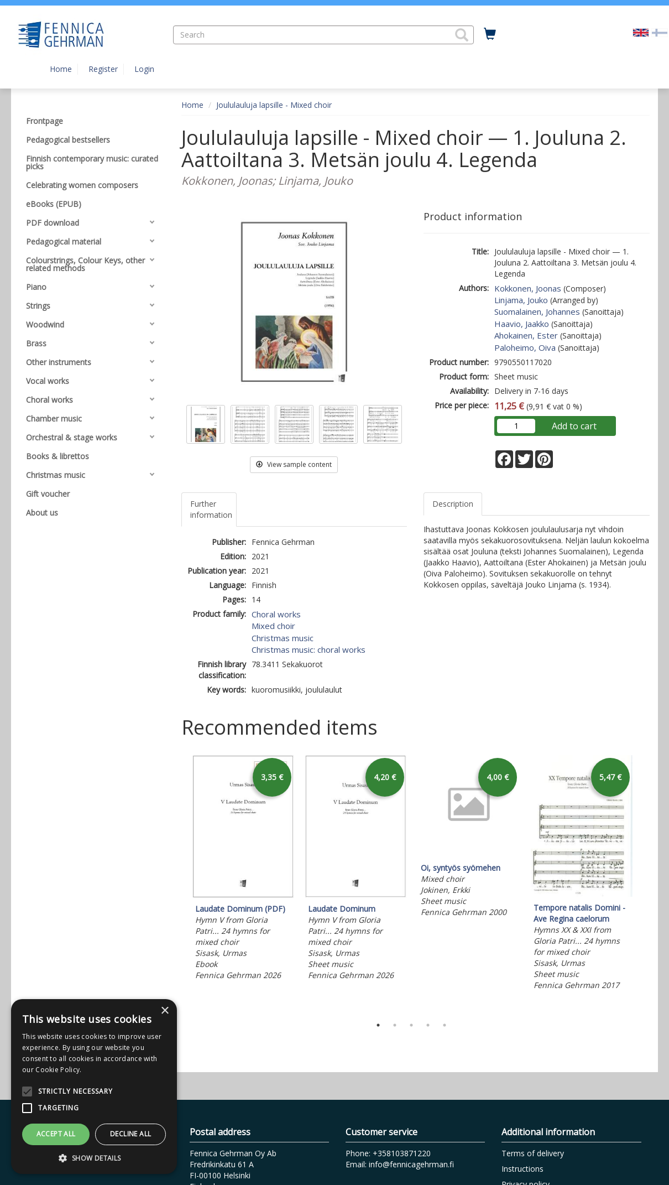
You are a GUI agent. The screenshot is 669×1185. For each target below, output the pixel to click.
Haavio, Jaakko (521, 323)
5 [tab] (444, 1025)
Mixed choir (273, 625)
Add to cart (574, 426)
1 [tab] (378, 1025)
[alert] (94, 1086)
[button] (461, 34)
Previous (178, 882)
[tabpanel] (243, 869)
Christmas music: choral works (308, 649)
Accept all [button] (56, 1134)
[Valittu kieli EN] (640, 32)
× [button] (164, 1011)
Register (103, 69)
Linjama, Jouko (521, 299)
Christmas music (282, 637)
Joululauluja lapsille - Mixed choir (274, 105)
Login (144, 69)
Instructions (522, 1168)
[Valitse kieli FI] (659, 32)
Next (644, 882)
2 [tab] (394, 1025)
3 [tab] (411, 1025)
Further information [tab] (211, 509)
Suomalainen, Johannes (537, 311)
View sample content (294, 464)
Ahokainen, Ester (526, 335)
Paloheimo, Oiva (525, 347)
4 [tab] (427, 1025)
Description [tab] (452, 503)
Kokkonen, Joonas (527, 288)
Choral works (276, 614)
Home (61, 69)
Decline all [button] (130, 1134)
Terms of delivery (532, 1153)
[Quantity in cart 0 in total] (489, 34)
